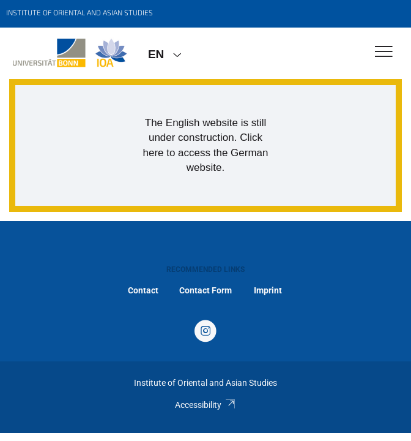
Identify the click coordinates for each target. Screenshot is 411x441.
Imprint (268, 290)
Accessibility (205, 405)
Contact (143, 290)
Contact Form (205, 290)
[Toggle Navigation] (384, 52)
